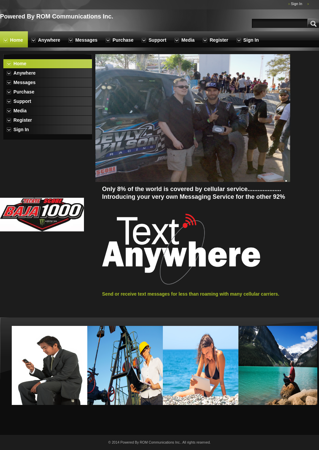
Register (219, 40)
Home (16, 40)
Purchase (122, 40)
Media (187, 40)
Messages (86, 40)
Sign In (296, 4)
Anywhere (49, 40)
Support (157, 40)
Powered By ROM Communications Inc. (56, 16)
